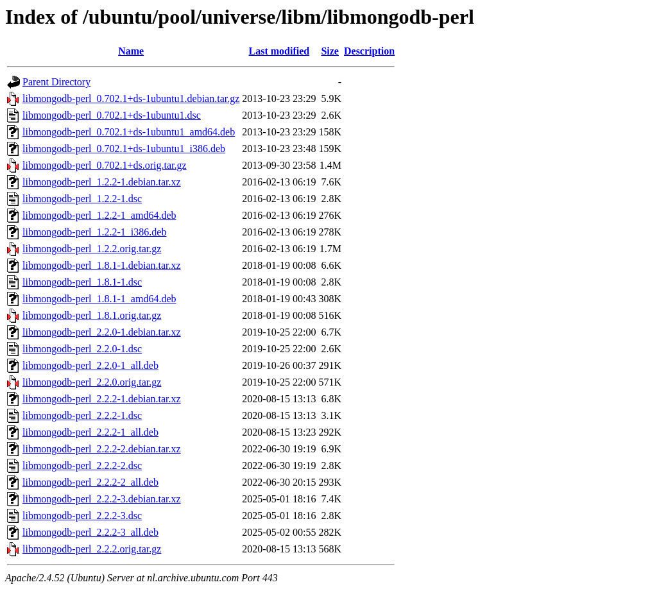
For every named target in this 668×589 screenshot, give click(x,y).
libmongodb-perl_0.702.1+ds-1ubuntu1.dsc (111, 115)
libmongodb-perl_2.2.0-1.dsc (82, 348)
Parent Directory (56, 81)
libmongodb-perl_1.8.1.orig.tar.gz (91, 315)
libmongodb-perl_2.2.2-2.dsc (82, 465)
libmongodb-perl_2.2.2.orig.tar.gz (91, 548)
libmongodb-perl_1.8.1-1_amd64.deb (99, 298)
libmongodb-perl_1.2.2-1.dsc (82, 198)
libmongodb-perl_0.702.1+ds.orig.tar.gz (104, 165)
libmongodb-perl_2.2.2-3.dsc (82, 515)
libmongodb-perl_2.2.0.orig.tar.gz (91, 382)
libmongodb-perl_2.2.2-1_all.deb (90, 432)
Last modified (279, 51)
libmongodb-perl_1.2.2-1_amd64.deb (99, 215)
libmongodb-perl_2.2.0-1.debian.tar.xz (101, 332)
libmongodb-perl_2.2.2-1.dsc (82, 415)
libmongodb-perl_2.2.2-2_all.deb (90, 482)
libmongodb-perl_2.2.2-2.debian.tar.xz (101, 448)
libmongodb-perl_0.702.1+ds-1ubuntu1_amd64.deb (128, 131)
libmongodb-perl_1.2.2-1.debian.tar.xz (101, 181)
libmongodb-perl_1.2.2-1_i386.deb (94, 231)
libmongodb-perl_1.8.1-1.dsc (82, 282)
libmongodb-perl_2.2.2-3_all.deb (90, 532)
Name (131, 51)
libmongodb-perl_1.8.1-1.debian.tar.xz (101, 265)
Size (330, 51)
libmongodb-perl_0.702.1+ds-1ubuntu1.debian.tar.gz (130, 98)
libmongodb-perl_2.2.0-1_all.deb (90, 365)
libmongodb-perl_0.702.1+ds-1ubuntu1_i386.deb (123, 148)
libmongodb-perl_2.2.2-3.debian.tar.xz (101, 498)
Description (369, 51)
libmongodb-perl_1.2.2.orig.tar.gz (91, 248)
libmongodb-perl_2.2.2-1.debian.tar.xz (101, 398)
